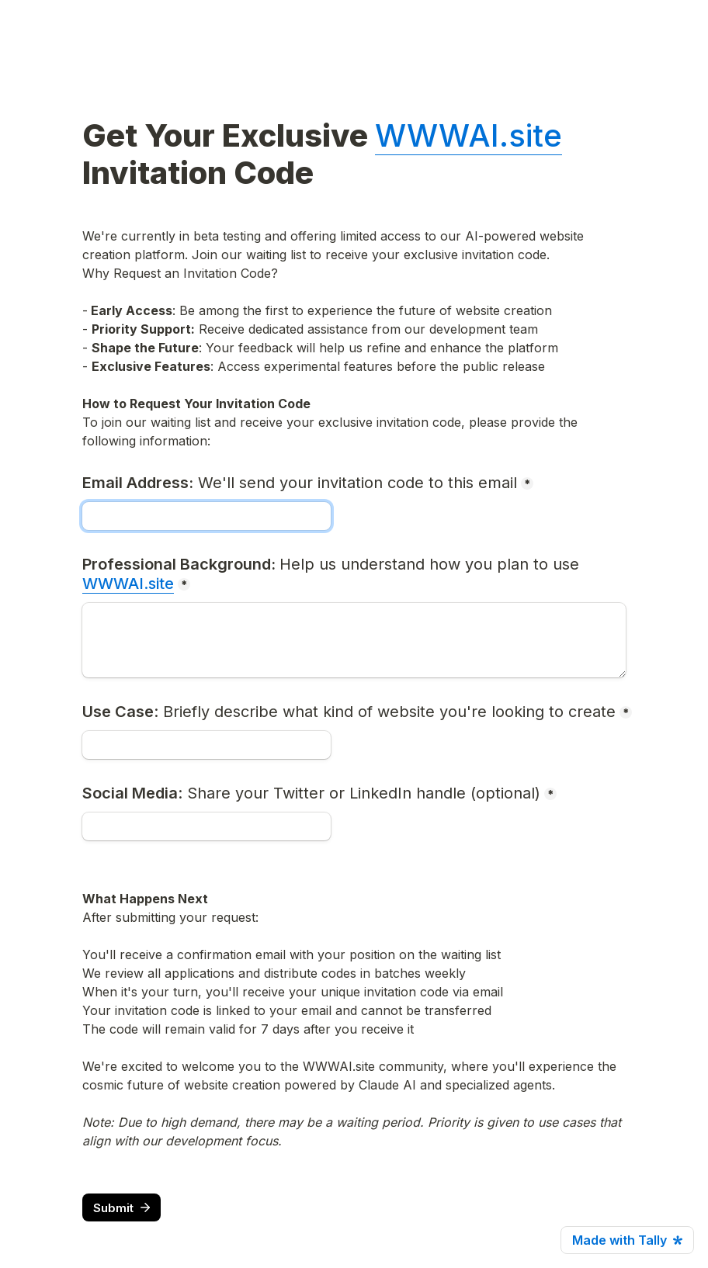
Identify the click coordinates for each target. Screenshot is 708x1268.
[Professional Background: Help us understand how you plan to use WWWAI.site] (354, 640)
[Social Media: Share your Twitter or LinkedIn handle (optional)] (206, 826)
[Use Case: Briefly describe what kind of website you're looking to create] (206, 745)
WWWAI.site (468, 135)
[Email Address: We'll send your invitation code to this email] (206, 516)
